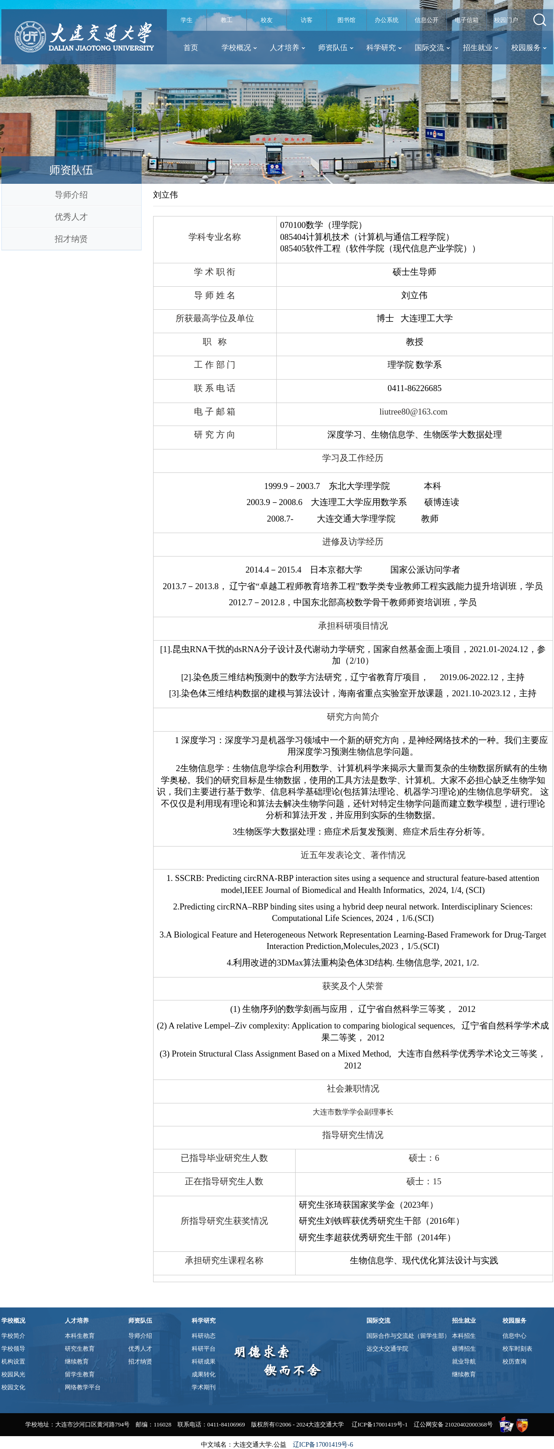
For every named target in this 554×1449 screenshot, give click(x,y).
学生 (187, 20)
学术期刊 (204, 1387)
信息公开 (427, 20)
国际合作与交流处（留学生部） (408, 1335)
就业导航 (464, 1361)
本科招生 (464, 1335)
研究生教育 (80, 1348)
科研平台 (204, 1348)
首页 (190, 47)
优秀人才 (71, 217)
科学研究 (384, 47)
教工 (227, 20)
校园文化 (13, 1387)
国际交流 (432, 47)
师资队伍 (336, 47)
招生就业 (480, 47)
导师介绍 (71, 194)
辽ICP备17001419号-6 (323, 1444)
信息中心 (514, 1335)
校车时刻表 (517, 1348)
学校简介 (13, 1335)
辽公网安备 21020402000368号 (453, 1424)
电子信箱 (467, 20)
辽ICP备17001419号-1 (380, 1424)
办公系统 (387, 20)
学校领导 (13, 1348)
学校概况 (239, 47)
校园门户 (506, 20)
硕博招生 (464, 1348)
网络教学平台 (83, 1387)
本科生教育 (80, 1335)
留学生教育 (80, 1374)
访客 (307, 20)
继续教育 (77, 1361)
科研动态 (204, 1335)
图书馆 (346, 20)
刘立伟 (165, 194)
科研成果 (204, 1361)
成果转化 (204, 1374)
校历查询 (514, 1361)
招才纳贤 (71, 239)
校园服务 (529, 47)
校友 (267, 20)
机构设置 (13, 1361)
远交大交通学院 (387, 1348)
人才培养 (287, 47)
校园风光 (13, 1374)
